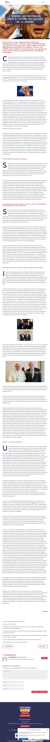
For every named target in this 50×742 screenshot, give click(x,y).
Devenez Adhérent (25, 707)
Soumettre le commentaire (40, 691)
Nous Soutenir (25, 710)
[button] (47, 737)
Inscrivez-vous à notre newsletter (14, 740)
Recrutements (25, 726)
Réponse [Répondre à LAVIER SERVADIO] (44, 658)
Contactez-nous (25, 715)
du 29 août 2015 (36, 344)
